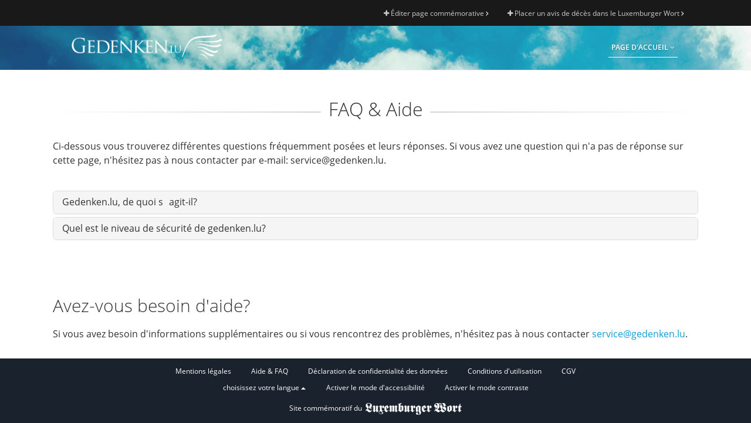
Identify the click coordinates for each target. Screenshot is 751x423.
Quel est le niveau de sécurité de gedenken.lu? (164, 228)
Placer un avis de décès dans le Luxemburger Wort (596, 13)
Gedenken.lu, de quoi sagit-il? (129, 201)
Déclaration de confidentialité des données (378, 371)
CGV (568, 371)
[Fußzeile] (375, 379)
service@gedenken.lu (638, 333)
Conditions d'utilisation (505, 371)
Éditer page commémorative (436, 13)
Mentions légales (203, 371)
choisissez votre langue (264, 387)
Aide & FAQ (269, 371)
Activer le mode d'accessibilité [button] (375, 387)
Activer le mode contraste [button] (487, 387)
